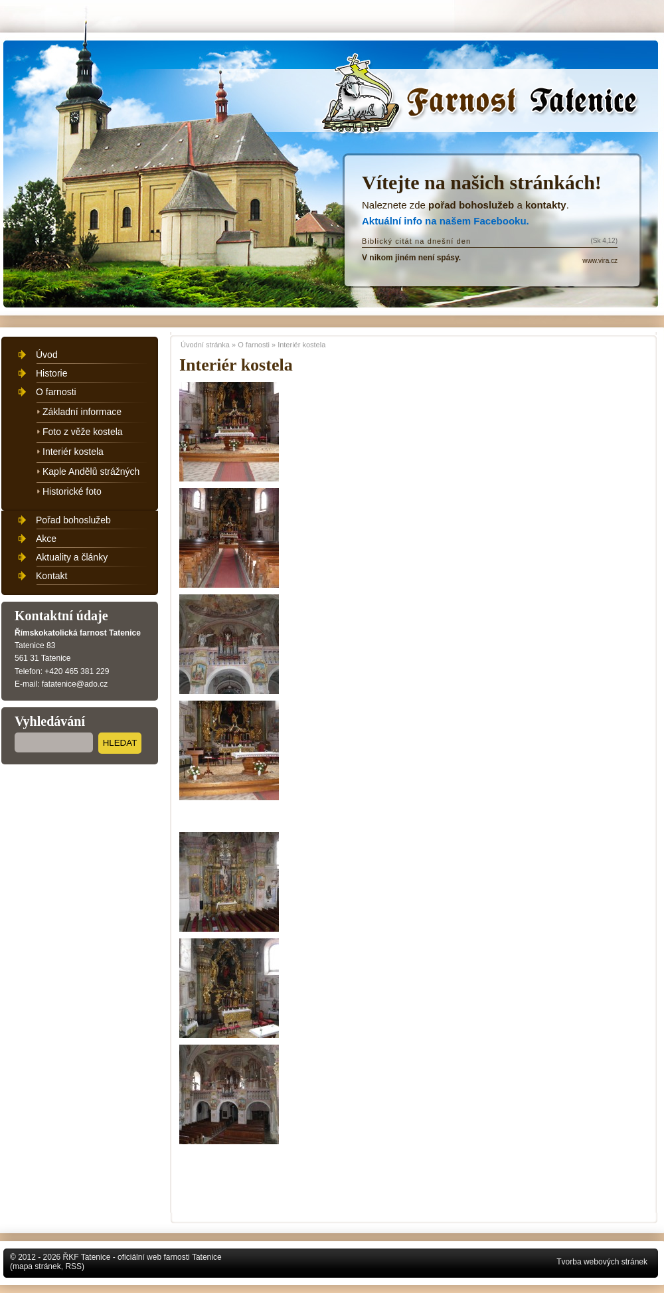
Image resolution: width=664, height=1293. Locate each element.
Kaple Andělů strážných (90, 471)
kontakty (545, 205)
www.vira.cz (600, 260)
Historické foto (72, 491)
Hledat (120, 743)
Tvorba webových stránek (601, 1261)
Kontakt (51, 575)
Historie (51, 373)
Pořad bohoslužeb (73, 520)
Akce (46, 538)
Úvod (47, 354)
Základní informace (82, 411)
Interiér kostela (301, 345)
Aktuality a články (72, 557)
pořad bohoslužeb (471, 205)
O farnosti (254, 345)
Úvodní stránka (483, 100)
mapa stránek (37, 1266)
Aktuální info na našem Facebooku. (445, 220)
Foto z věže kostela (82, 431)
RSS (73, 1266)
